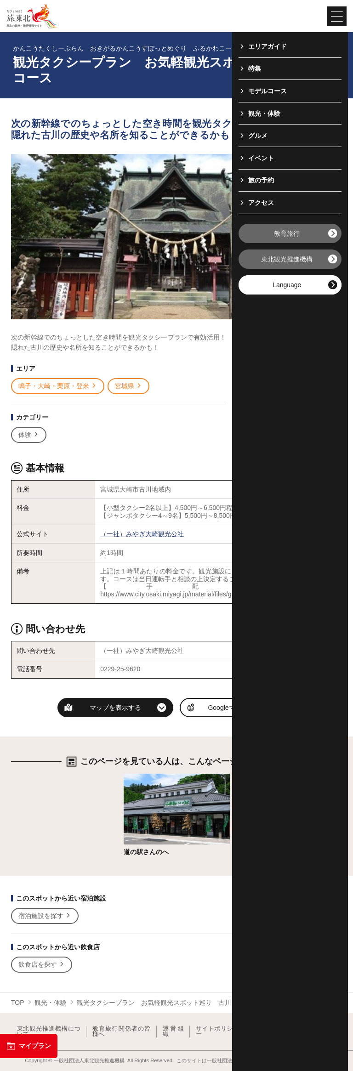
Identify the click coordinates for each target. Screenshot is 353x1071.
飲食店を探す (41, 965)
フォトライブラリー (269, 1031)
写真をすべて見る (286, 342)
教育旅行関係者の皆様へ (121, 1031)
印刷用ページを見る (287, 368)
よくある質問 (320, 1031)
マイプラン (28, 1046)
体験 (28, 435)
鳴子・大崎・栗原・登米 (57, 386)
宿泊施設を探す (44, 916)
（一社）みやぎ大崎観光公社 (142, 534)
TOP (17, 1002)
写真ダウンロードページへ (289, 394)
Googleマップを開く (237, 707)
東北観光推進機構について (48, 1031)
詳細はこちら (143, 777)
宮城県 (128, 386)
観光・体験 (50, 1002)
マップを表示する (115, 707)
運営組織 (173, 1031)
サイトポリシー (214, 1031)
